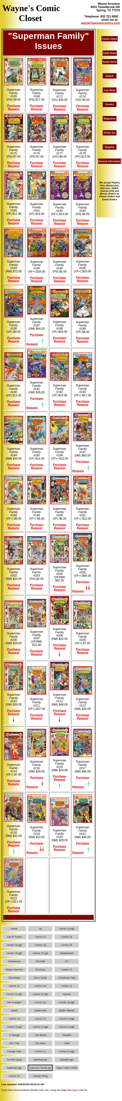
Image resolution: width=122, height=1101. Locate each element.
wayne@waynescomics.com (100, 23)
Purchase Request (13, 107)
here (74, 1090)
